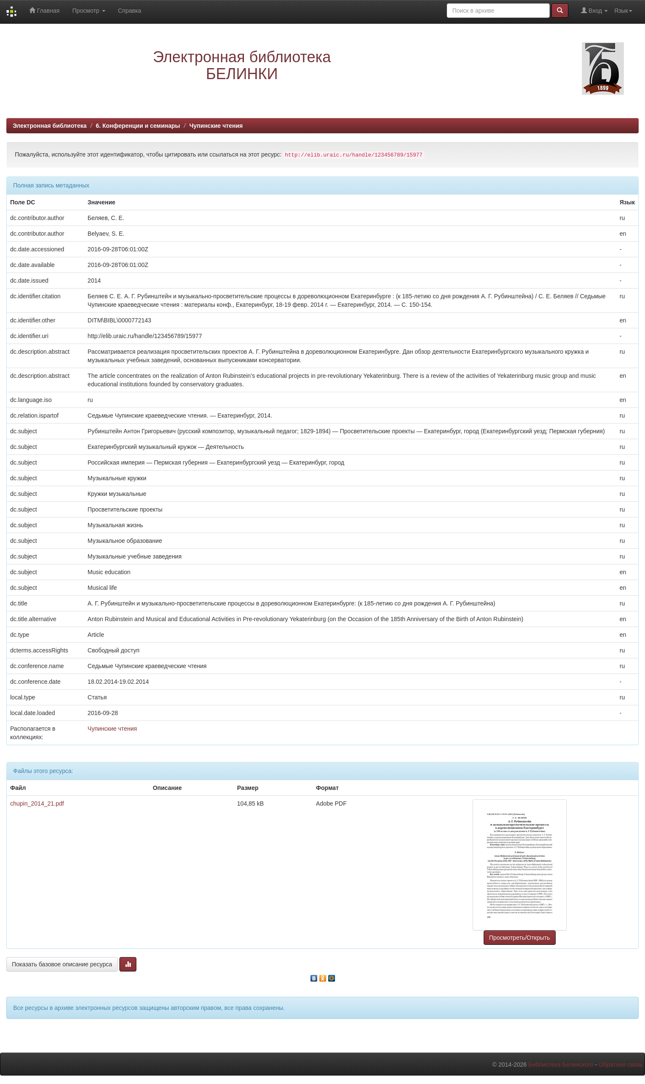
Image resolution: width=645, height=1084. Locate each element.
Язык (623, 10)
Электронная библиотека (50, 125)
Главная (44, 10)
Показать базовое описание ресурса (62, 964)
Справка (129, 10)
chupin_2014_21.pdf (37, 803)
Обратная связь (620, 1064)
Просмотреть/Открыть (519, 937)
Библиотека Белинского (560, 1064)
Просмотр (88, 10)
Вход (594, 10)
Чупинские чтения (216, 125)
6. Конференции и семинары (138, 125)
